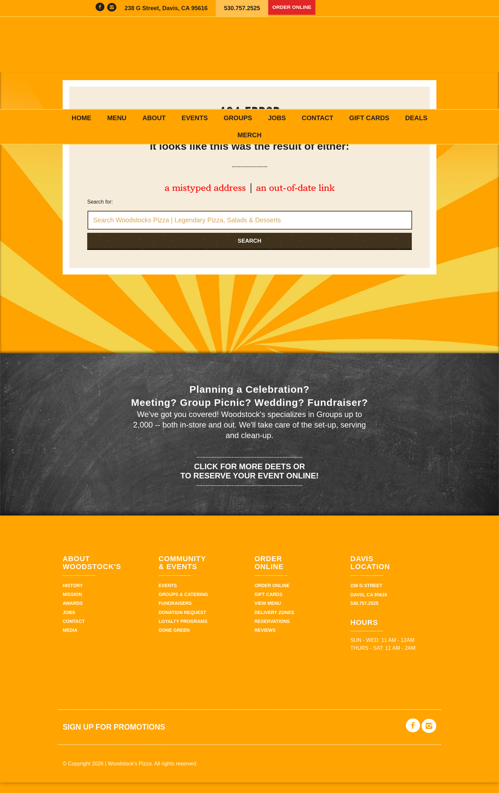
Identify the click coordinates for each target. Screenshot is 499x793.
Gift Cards (369, 117)
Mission (72, 604)
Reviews (265, 641)
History (73, 596)
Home (81, 117)
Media (70, 641)
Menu (117, 117)
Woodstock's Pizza (249, 63)
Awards (73, 614)
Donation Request (182, 623)
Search (249, 251)
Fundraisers (175, 614)
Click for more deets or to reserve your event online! (249, 482)
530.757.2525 (242, 8)
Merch (249, 135)
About (154, 117)
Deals (416, 117)
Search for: (100, 212)
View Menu (267, 614)
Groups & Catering (183, 604)
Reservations (272, 631)
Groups (238, 117)
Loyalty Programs (183, 631)
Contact (317, 117)
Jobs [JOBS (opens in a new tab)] (277, 117)
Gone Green (174, 641)
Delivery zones (274, 623)
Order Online (294, 8)
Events (195, 117)
